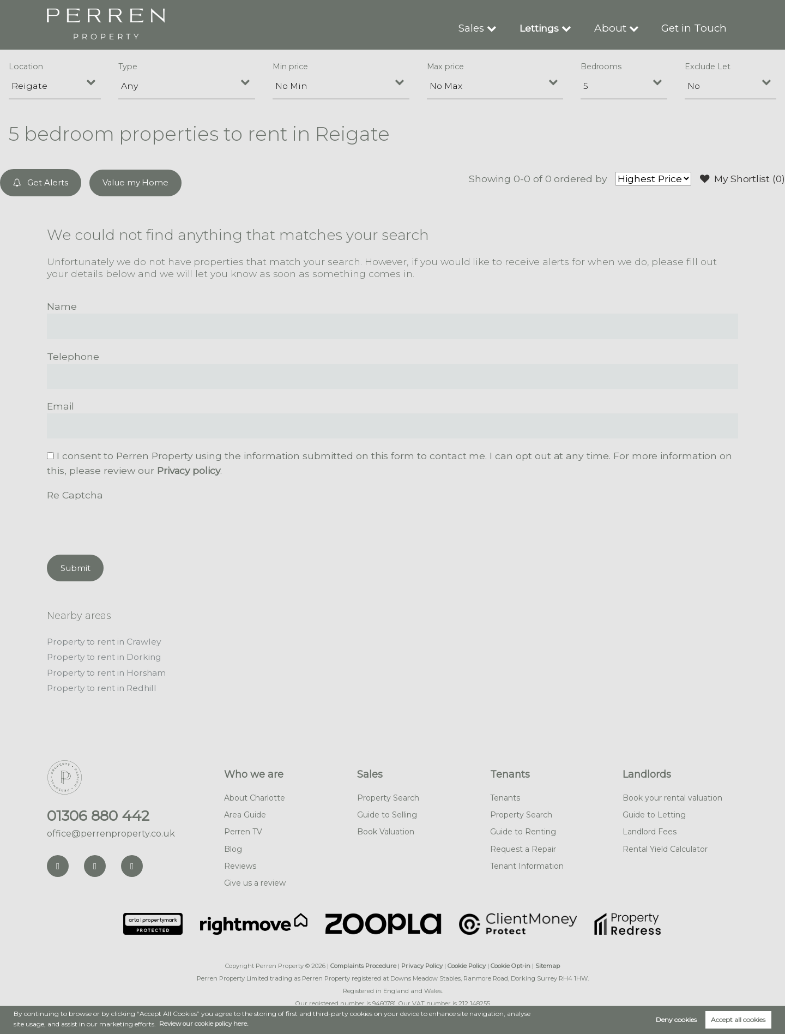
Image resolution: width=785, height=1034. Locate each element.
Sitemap (547, 964)
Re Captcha (74, 494)
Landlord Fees (650, 830)
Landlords (647, 773)
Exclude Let (707, 66)
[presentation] (130, 523)
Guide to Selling (387, 813)
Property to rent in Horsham (108, 671)
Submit (75, 567)
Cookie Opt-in (510, 964)
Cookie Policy (467, 964)
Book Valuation (385, 830)
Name (62, 305)
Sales (477, 27)
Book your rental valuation (672, 796)
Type (127, 66)
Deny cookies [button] (676, 1019)
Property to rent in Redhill (104, 686)
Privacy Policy (422, 964)
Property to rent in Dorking (106, 656)
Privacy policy (189, 470)
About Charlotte (254, 796)
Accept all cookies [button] (738, 1019)
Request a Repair (523, 847)
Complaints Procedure (363, 964)
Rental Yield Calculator (665, 847)
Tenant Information (527, 864)
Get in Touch (696, 27)
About (615, 27)
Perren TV (243, 830)
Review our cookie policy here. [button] (206, 1023)
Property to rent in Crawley (106, 640)
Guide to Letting (654, 813)
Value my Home (136, 182)
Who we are (253, 773)
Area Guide (245, 813)
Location (26, 66)
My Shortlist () (741, 179)
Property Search (388, 796)
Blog (233, 847)
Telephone (73, 356)
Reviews (240, 864)
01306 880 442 (98, 814)
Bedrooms (601, 66)
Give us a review (255, 881)
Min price (290, 66)
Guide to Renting (523, 830)
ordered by (577, 178)
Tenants (510, 773)
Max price (445, 66)
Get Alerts (41, 182)
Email (60, 405)
